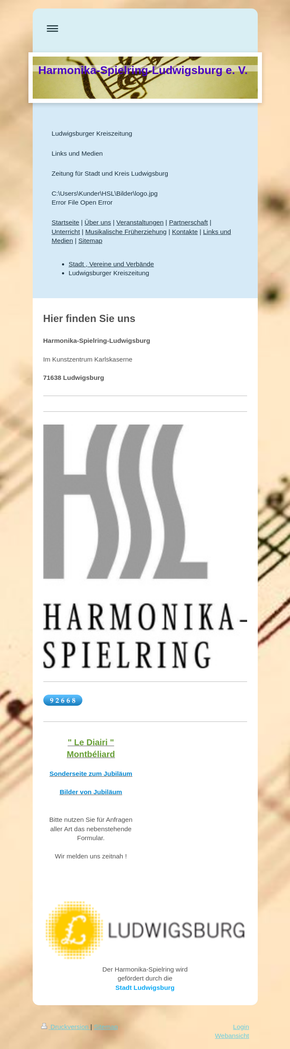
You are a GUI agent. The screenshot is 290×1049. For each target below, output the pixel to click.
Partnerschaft (188, 222)
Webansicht (232, 1035)
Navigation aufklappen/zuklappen (145, 28)
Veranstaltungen (139, 222)
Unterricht (66, 231)
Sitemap (90, 240)
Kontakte (185, 231)
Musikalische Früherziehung (126, 231)
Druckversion (65, 1026)
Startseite (65, 222)
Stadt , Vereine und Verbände (111, 264)
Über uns (97, 222)
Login (241, 1026)
